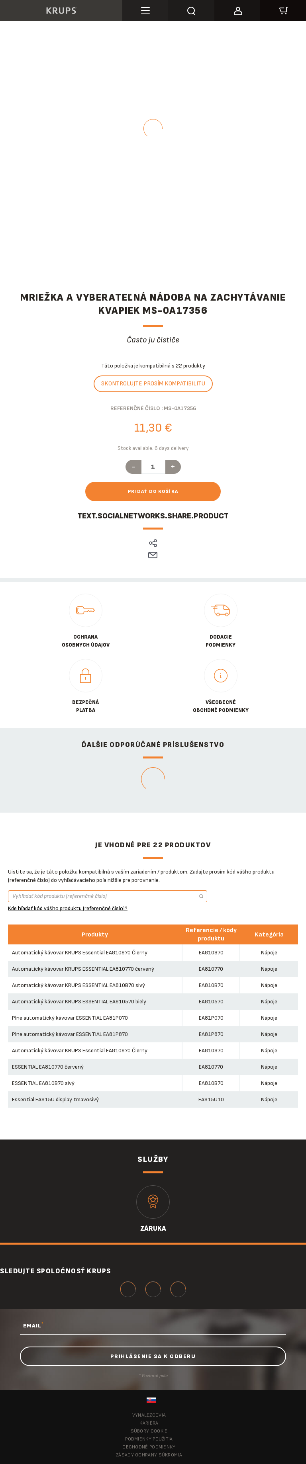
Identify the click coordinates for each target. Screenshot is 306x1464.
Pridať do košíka (153, 492)
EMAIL (33, 1325)
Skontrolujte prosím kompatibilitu (153, 383)
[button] (237, 9)
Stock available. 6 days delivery (153, 448)
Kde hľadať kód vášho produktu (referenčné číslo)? (68, 908)
